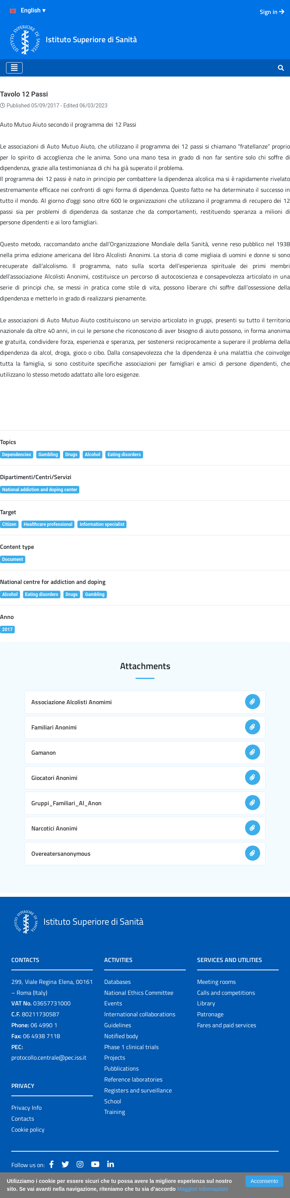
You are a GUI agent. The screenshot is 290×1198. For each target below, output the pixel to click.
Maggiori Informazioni (202, 1189)
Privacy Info (26, 1107)
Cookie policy (28, 1129)
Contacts (22, 1118)
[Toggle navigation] (14, 68)
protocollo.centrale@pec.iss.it (48, 1057)
